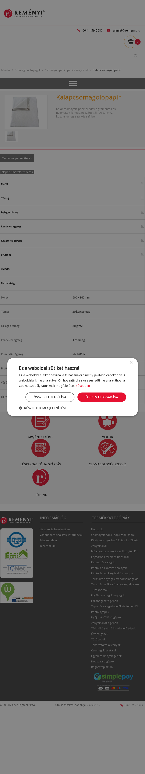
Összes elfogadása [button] (101, 397)
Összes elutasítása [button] (49, 397)
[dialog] (72, 387)
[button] (43, 408)
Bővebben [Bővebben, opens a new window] (83, 385)
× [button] (130, 362)
